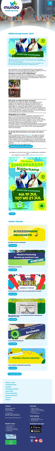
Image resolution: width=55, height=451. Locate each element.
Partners (8, 397)
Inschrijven (33, 411)
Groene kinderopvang (11, 428)
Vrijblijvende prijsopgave (37, 409)
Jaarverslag (9, 391)
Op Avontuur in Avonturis (15, 267)
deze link (29, 135)
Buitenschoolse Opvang (37, 419)
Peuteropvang (34, 420)
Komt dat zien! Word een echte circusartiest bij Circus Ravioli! (24, 291)
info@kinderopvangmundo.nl (13, 414)
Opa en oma (9, 427)
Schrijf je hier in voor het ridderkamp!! (21, 146)
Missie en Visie (10, 382)
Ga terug (12, 214)
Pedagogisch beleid (12, 389)
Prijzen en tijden (35, 408)
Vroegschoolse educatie (12, 429)
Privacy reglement (35, 413)
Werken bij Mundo (11, 395)
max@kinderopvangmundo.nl (35, 155)
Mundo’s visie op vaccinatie (37, 410)
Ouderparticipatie (11, 393)
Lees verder (12, 245)
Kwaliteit (8, 387)
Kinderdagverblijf (35, 418)
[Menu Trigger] (50, 3)
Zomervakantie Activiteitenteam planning (19, 365)
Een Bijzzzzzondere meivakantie (17, 243)
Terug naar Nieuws (14, 374)
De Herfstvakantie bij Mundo (15, 341)
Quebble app (9, 430)
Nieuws (8, 399)
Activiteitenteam (11, 384)
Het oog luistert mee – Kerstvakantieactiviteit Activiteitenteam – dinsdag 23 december (25, 316)
